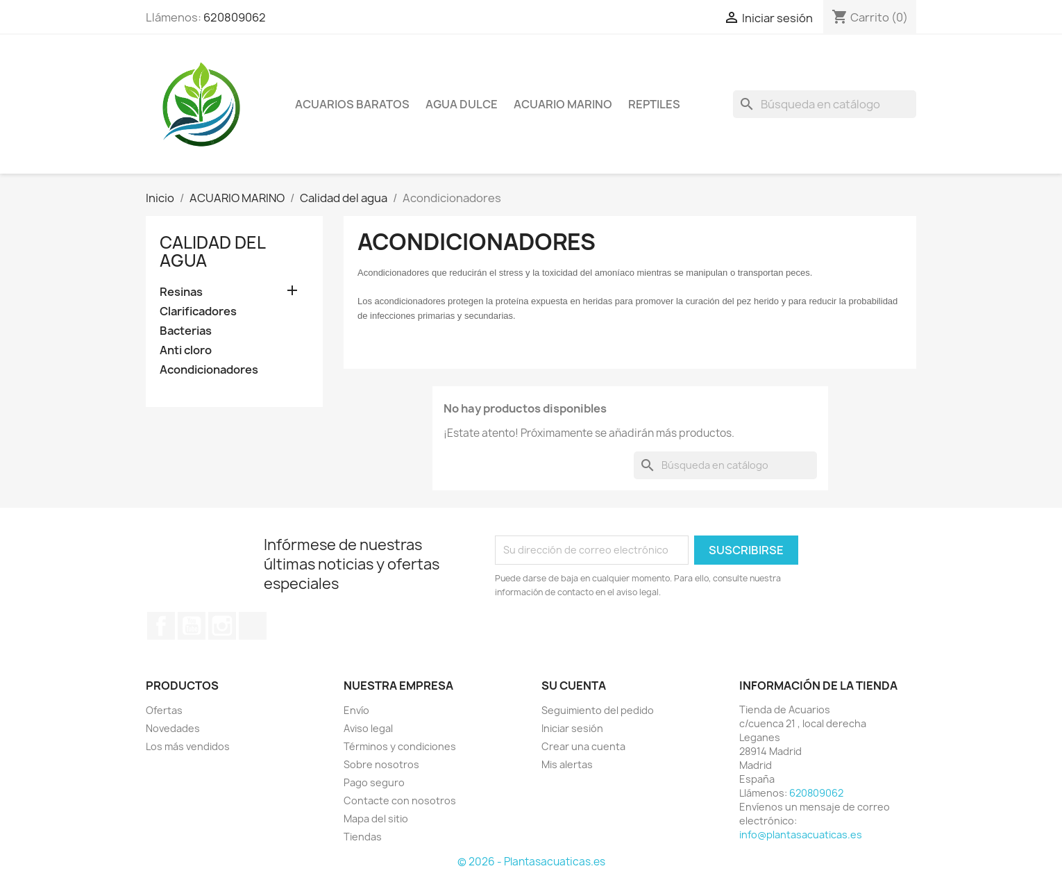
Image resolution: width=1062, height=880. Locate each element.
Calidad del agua (212, 251)
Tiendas (363, 836)
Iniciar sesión (572, 728)
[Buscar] (824, 104)
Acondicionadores (209, 370)
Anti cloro (186, 350)
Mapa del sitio (376, 818)
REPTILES (654, 104)
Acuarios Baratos (352, 104)
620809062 (234, 17)
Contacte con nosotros (400, 800)
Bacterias (186, 331)
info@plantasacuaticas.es (800, 834)
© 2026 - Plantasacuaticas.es (531, 861)
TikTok (253, 626)
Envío (356, 710)
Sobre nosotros (381, 764)
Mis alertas (567, 764)
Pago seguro (374, 782)
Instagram (222, 626)
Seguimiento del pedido (597, 710)
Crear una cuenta (583, 746)
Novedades (173, 728)
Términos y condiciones (400, 746)
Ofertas (164, 710)
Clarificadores (198, 311)
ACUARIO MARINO (563, 104)
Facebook (161, 626)
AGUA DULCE (461, 104)
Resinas (181, 292)
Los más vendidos (188, 746)
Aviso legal (368, 728)
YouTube (191, 626)
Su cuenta (573, 685)
